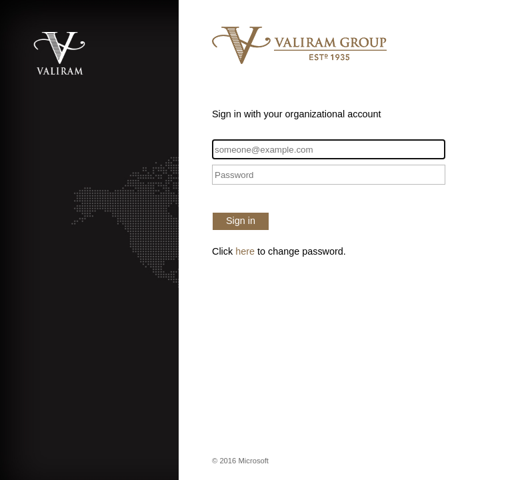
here (245, 251)
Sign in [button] (240, 220)
